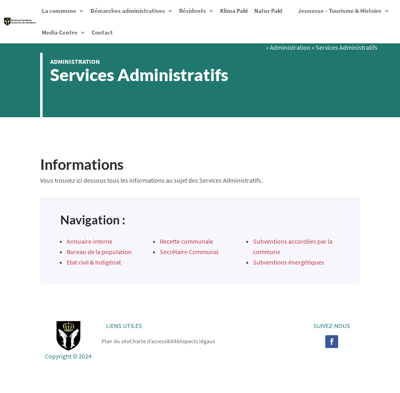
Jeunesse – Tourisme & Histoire (340, 10)
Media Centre (60, 32)
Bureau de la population (99, 252)
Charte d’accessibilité (155, 341)
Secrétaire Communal (189, 252)
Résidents (192, 10)
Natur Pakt (268, 10)
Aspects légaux (197, 341)
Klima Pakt (234, 10)
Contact (102, 32)
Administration (75, 61)
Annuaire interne (89, 241)
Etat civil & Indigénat (94, 262)
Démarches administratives (127, 10)
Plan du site (116, 341)
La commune (59, 10)
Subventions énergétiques (288, 262)
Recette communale (186, 241)
